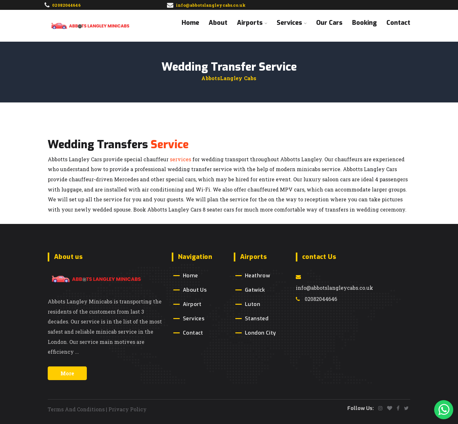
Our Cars (329, 22)
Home (190, 22)
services (180, 159)
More (67, 373)
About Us (195, 290)
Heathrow (257, 275)
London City (260, 333)
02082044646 (316, 298)
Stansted (256, 318)
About (218, 22)
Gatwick (255, 290)
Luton (252, 304)
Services (292, 22)
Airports (252, 22)
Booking (364, 22)
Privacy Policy (127, 409)
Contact (398, 22)
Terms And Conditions (76, 409)
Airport (192, 304)
